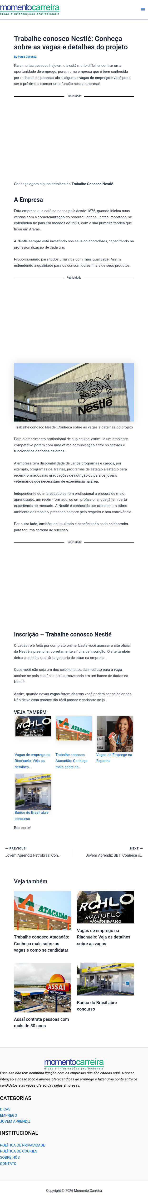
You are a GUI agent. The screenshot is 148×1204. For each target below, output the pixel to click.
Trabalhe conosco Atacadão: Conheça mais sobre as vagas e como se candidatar (41, 943)
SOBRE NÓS (10, 1157)
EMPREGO (8, 1115)
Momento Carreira (64, 9)
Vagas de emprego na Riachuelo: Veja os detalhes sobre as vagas (103, 937)
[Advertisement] (74, 136)
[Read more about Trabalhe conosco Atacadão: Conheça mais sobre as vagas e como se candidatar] (42, 910)
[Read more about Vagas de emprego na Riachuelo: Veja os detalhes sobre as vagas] (105, 907)
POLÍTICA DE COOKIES (18, 1151)
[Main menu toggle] (143, 9)
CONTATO (8, 1163)
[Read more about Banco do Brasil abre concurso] (105, 979)
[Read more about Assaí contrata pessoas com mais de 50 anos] (42, 987)
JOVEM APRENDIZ (15, 1121)
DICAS (5, 1109)
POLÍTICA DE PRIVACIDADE (22, 1145)
